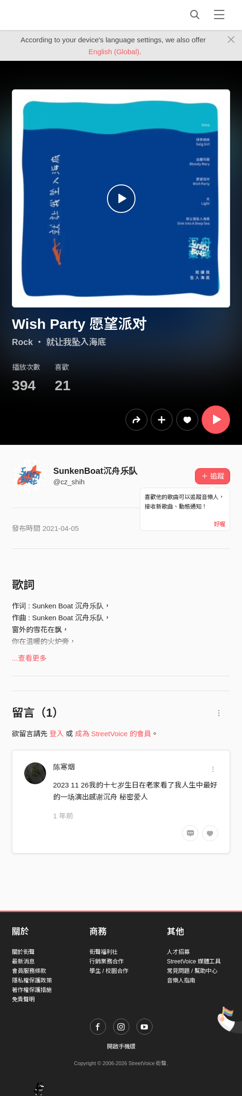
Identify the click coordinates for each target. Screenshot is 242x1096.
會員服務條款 (29, 971)
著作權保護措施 (32, 990)
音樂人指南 (181, 980)
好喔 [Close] (219, 524)
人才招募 (178, 952)
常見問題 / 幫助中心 (192, 971)
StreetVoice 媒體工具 (194, 961)
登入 (56, 734)
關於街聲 (23, 952)
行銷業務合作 (106, 961)
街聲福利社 (103, 952)
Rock (22, 342)
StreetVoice (51, 14)
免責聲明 (23, 999)
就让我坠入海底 (76, 342)
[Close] (231, 40)
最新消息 (23, 961)
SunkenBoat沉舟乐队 (95, 471)
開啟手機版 (121, 1046)
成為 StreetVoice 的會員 (113, 734)
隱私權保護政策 (32, 980)
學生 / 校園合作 (108, 971)
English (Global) (113, 52)
